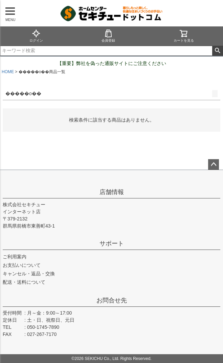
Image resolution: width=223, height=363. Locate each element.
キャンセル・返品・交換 (29, 273)
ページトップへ (213, 164)
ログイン (36, 35)
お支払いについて (22, 265)
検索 (217, 51)
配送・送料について (24, 282)
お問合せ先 (111, 300)
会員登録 (108, 35)
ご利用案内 (14, 256)
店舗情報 (111, 192)
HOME (8, 71)
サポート (111, 243)
